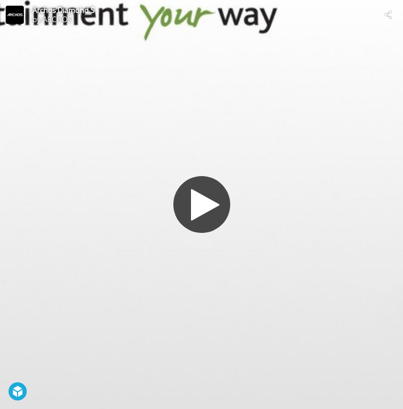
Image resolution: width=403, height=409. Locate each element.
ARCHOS (57, 19)
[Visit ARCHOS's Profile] (15, 15)
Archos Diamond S (63, 10)
